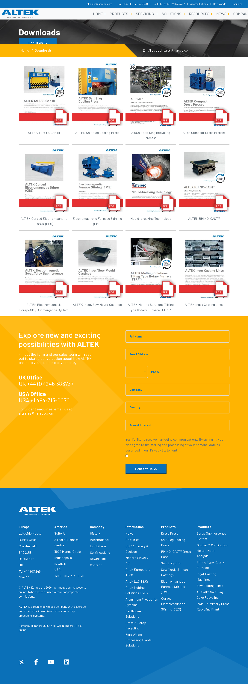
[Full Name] (177, 336)
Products (119, 13)
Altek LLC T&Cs (137, 581)
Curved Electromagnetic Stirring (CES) (173, 603)
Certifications (100, 552)
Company (97, 527)
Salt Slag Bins (171, 563)
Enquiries (237, 3)
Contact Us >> (146, 469)
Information (134, 527)
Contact (96, 565)
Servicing (145, 13)
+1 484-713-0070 (50, 400)
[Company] (177, 390)
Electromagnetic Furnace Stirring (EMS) (173, 586)
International (99, 540)
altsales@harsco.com (99, 3)
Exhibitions (98, 546)
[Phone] (188, 372)
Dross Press (169, 533)
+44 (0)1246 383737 (50, 383)
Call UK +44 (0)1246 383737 (169, 3)
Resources (199, 13)
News (221, 13)
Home (98, 13)
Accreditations (199, 3)
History (95, 533)
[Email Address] (177, 354)
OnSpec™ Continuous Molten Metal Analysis (212, 550)
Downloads (219, 3)
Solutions (171, 13)
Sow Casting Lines (210, 586)
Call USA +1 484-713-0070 (133, 3)
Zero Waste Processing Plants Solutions (138, 639)
